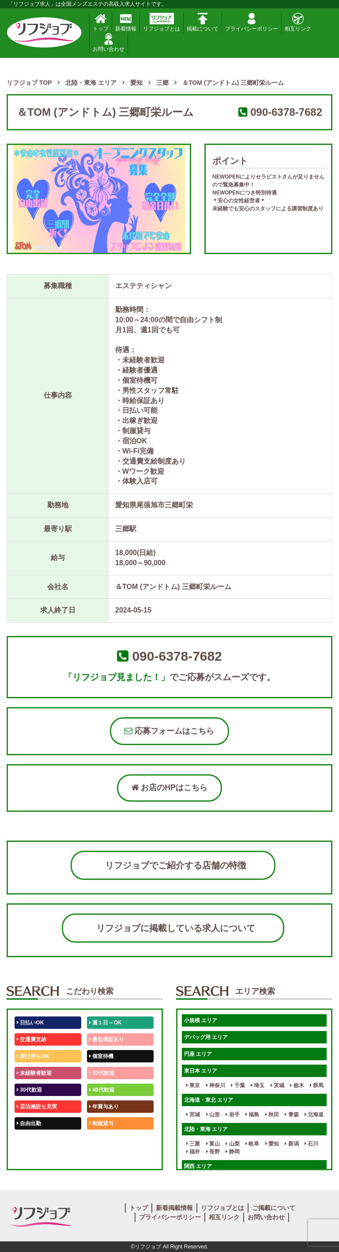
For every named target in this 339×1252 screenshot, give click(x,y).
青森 (291, 1114)
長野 (213, 1152)
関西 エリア (198, 1166)
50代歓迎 (29, 1140)
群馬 (317, 1085)
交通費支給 (31, 1039)
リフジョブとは (161, 22)
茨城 (277, 1085)
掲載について (202, 22)
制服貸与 (101, 1123)
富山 (213, 1144)
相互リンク (298, 22)
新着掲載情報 (174, 1207)
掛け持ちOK (33, 1056)
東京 (193, 1085)
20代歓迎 (101, 1073)
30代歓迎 (29, 1090)
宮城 (193, 1114)
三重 (193, 1144)
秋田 (272, 1114)
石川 (311, 1144)
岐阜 (252, 1144)
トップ (101, 22)
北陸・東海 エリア (206, 1129)
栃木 (297, 1085)
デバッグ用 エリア (206, 1037)
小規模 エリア (200, 1020)
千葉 (238, 1085)
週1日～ (100, 1157)
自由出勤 (29, 1123)
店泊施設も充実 (37, 1107)
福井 (193, 1152)
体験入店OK (33, 1157)
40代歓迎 (101, 1090)
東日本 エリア (200, 1071)
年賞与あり (104, 1107)
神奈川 (215, 1085)
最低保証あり (106, 1039)
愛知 (272, 1144)
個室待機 (101, 1056)
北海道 (314, 1114)
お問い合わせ (108, 42)
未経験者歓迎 (34, 1073)
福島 (252, 1114)
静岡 (232, 1152)
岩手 (232, 1114)
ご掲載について (273, 1207)
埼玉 (257, 1085)
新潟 (291, 1144)
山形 (213, 1114)
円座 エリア (198, 1054)
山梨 (232, 1144)
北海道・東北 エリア (208, 1100)
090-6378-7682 (286, 112)
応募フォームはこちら (169, 731)
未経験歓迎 (104, 1140)
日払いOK (30, 1023)
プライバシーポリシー (251, 22)
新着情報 (125, 22)
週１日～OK (105, 1023)
